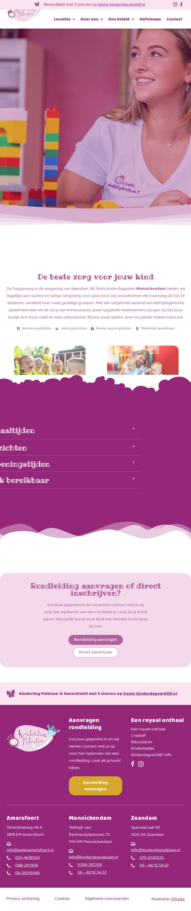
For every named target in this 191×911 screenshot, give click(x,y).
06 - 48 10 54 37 (91, 873)
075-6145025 (152, 858)
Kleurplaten (141, 742)
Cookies (62, 899)
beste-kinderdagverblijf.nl (121, 4)
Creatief (138, 736)
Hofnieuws (150, 19)
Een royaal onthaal (148, 729)
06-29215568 (27, 873)
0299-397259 (89, 865)
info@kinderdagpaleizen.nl (93, 857)
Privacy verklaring (23, 899)
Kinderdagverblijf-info (151, 755)
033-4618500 (27, 858)
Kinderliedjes (142, 749)
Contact (174, 19)
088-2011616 (26, 865)
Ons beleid (119, 19)
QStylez (178, 899)
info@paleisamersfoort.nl (30, 850)
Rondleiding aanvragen (95, 785)
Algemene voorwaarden (107, 899)
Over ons (89, 19)
